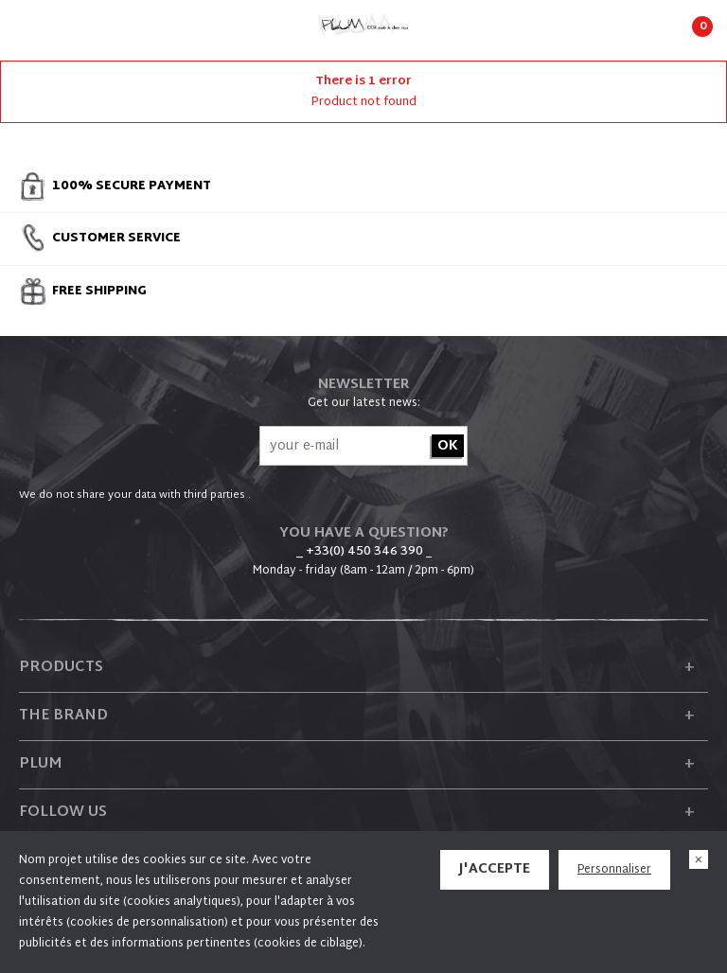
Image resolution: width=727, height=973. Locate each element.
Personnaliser (614, 869)
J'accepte (494, 869)
